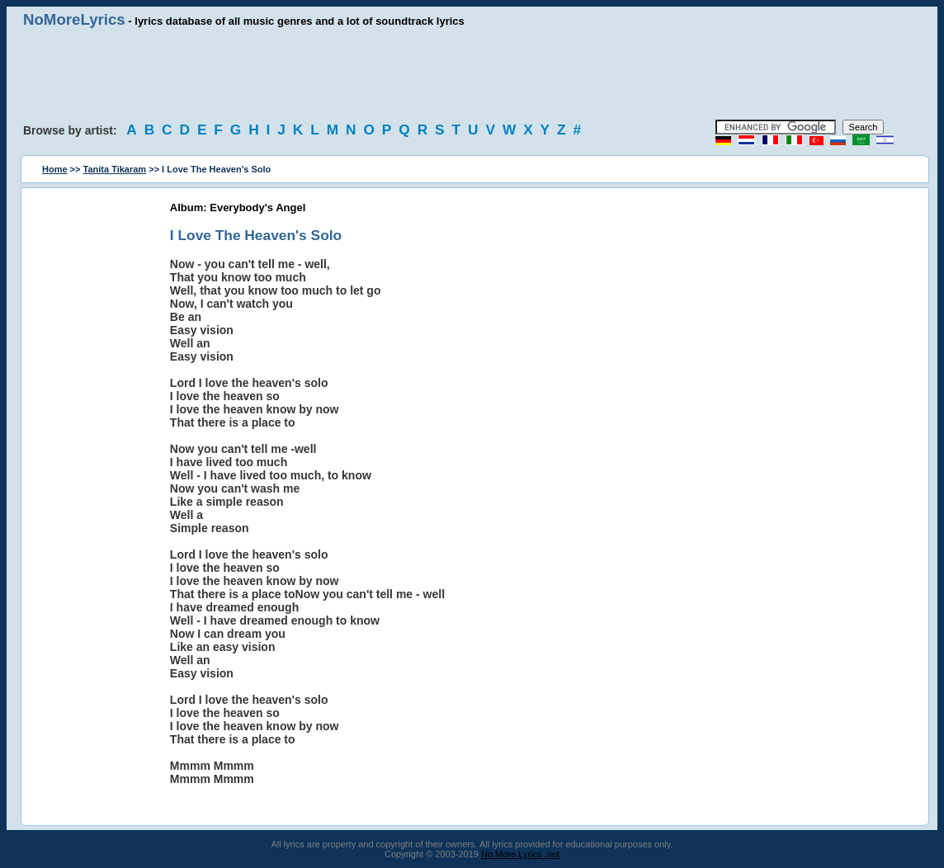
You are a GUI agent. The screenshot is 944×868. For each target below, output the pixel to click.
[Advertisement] (472, 74)
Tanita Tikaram (115, 169)
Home (55, 169)
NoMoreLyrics (74, 19)
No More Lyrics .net (520, 854)
